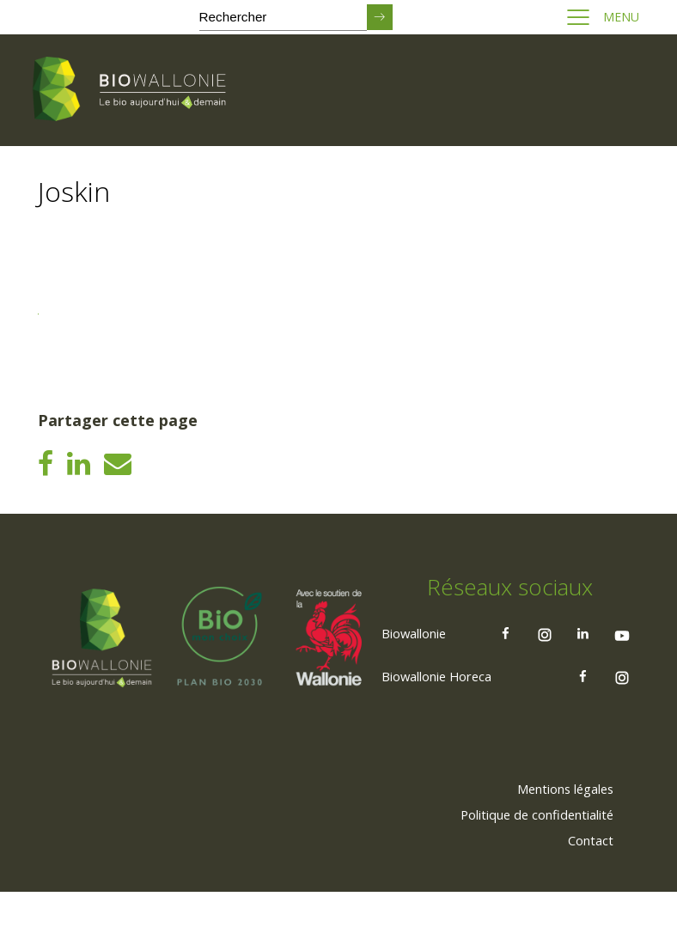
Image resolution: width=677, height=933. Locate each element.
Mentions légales (554, 829)
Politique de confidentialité (525, 854)
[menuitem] (554, 829)
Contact (585, 880)
